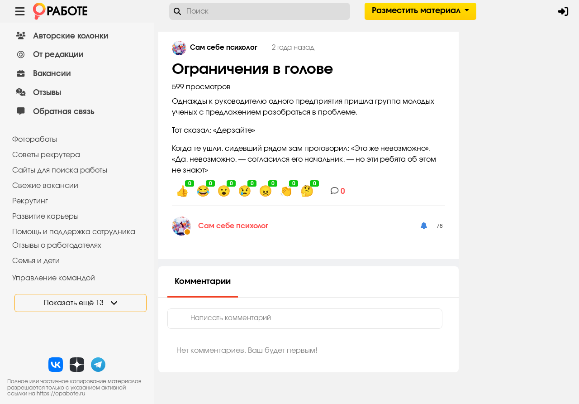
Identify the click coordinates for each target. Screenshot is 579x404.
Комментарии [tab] (203, 282)
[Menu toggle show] (20, 11)
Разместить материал (417, 11)
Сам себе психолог (233, 226)
